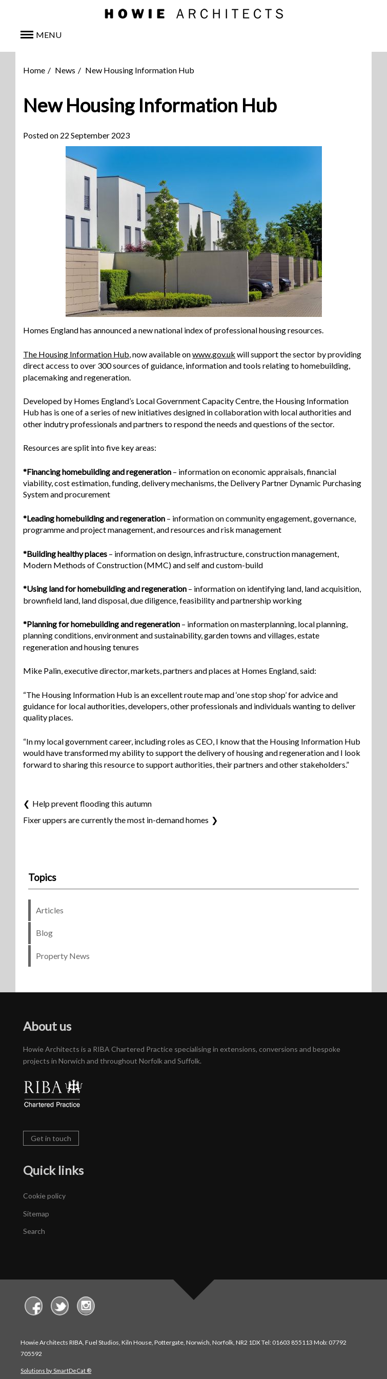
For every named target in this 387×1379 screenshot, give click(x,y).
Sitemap (36, 1213)
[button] (193, 35)
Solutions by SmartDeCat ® (56, 1370)
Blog (44, 933)
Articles (50, 910)
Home (34, 70)
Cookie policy (44, 1196)
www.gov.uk (213, 354)
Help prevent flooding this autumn (92, 803)
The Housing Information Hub (76, 354)
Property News (63, 956)
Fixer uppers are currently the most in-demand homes (116, 820)
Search (34, 1231)
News (65, 70)
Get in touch (51, 1138)
